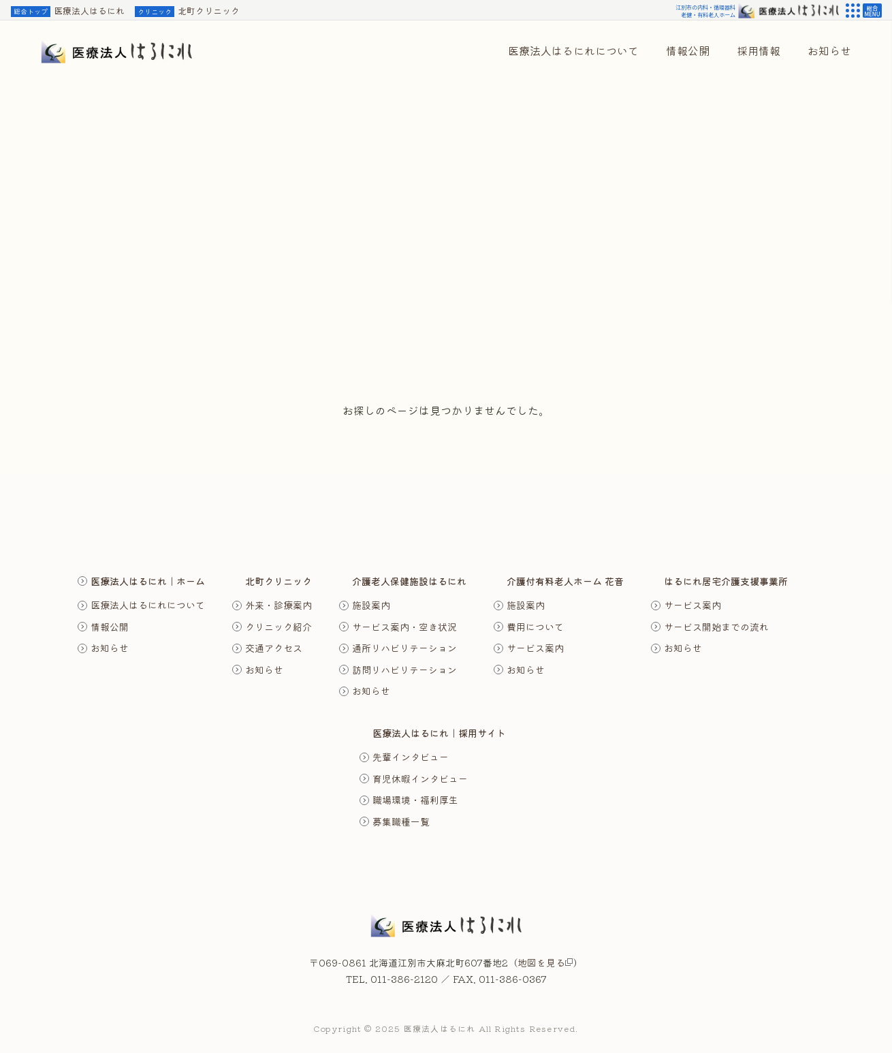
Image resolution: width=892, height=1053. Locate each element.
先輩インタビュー (410, 757)
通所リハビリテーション (404, 648)
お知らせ (110, 648)
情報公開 (110, 626)
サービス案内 (535, 648)
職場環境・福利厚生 (415, 799)
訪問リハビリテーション (404, 669)
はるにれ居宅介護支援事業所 (726, 581)
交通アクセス (273, 648)
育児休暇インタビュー (420, 778)
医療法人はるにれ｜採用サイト (439, 733)
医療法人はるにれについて (148, 605)
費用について (535, 626)
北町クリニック (187, 10)
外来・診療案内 (278, 605)
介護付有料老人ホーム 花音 (565, 581)
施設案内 (371, 605)
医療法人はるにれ (68, 10)
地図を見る (545, 962)
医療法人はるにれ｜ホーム (148, 581)
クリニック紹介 (278, 626)
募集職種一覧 (401, 821)
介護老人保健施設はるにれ (409, 581)
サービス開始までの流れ (716, 626)
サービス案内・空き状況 (404, 626)
